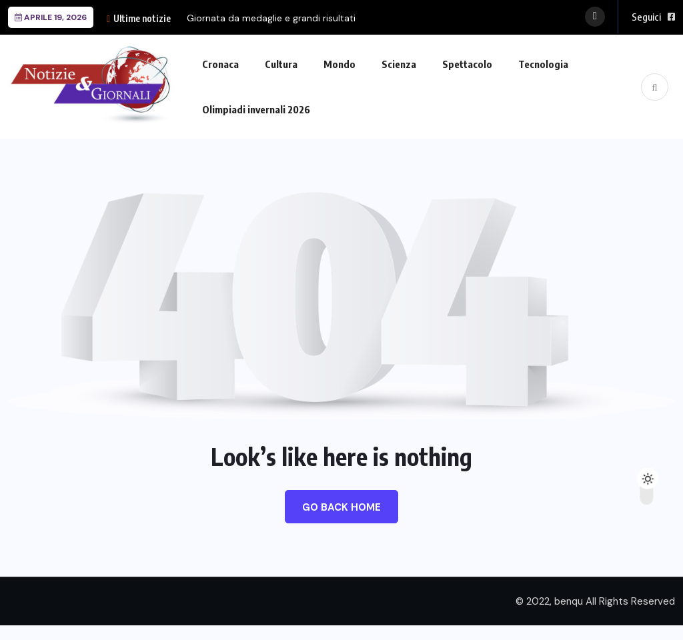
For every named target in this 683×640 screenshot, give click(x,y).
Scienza (399, 64)
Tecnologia (543, 64)
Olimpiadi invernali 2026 (256, 109)
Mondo (339, 64)
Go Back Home (341, 507)
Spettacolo (467, 64)
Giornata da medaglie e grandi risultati (271, 18)
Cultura (281, 64)
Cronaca (220, 64)
